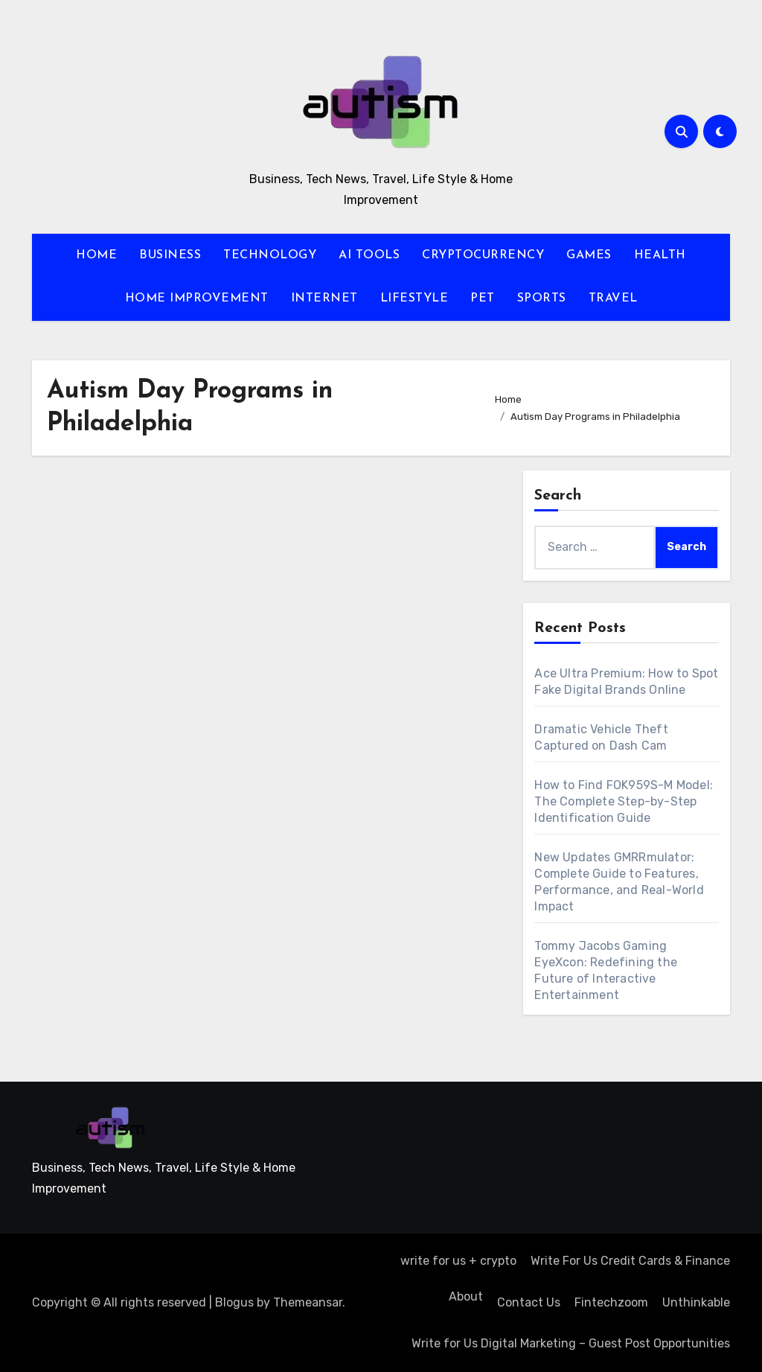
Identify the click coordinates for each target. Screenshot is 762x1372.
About (464, 1296)
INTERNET (324, 298)
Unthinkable (696, 1302)
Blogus (234, 1302)
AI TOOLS (369, 255)
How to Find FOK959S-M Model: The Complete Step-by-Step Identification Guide (623, 801)
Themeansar (307, 1302)
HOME (96, 255)
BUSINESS (170, 255)
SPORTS (541, 298)
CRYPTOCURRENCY (483, 255)
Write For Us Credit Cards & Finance (630, 1261)
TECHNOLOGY (269, 255)
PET (482, 298)
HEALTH (660, 255)
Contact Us (528, 1302)
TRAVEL (613, 298)
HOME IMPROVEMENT (197, 298)
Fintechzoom (611, 1302)
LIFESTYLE (414, 298)
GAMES (589, 255)
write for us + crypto (458, 1261)
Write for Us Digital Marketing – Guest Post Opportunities (571, 1343)
